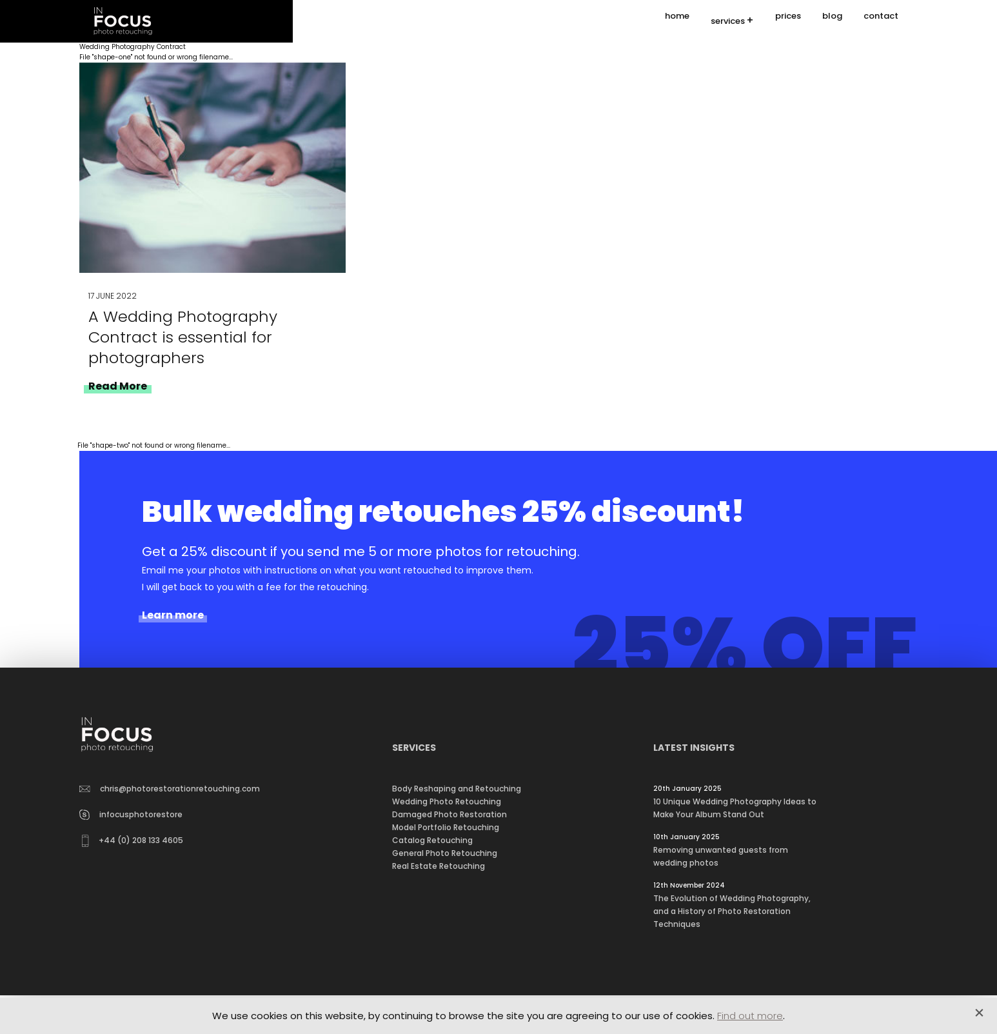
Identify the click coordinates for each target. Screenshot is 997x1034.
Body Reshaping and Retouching (456, 788)
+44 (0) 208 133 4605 (132, 841)
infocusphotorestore (131, 814)
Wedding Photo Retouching (446, 801)
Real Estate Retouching (438, 865)
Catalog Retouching (432, 840)
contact (881, 21)
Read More (117, 386)
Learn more (173, 615)
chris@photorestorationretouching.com (169, 788)
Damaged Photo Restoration (449, 814)
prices (788, 21)
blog (832, 21)
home (677, 21)
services (728, 21)
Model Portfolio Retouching (445, 827)
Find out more (750, 1015)
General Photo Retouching (444, 853)
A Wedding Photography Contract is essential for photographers (182, 337)
